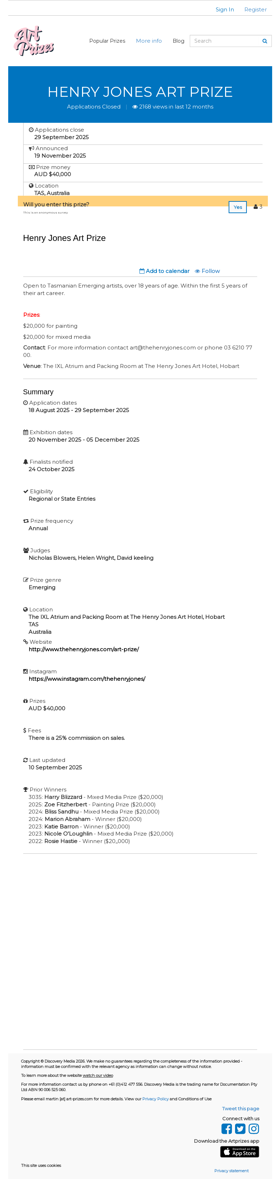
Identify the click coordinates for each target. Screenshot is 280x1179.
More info (149, 40)
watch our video (98, 1075)
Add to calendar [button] (164, 271)
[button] (220, 9)
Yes (238, 207)
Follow (207, 271)
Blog (178, 41)
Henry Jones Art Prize (140, 91)
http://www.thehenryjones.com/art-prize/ (84, 649)
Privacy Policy (155, 1098)
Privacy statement (231, 1170)
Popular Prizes (107, 41)
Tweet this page (240, 1108)
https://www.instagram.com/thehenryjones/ (87, 678)
